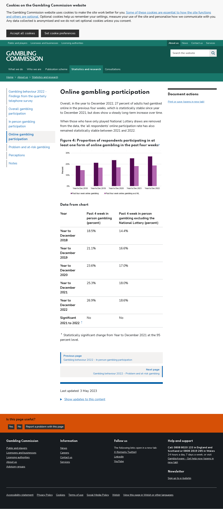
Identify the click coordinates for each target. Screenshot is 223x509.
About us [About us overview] (174, 43)
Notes (13, 164)
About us (22, 78)
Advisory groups (15, 466)
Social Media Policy (98, 495)
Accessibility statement (19, 495)
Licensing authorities (72, 43)
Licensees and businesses (44, 43)
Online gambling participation (21, 137)
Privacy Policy (45, 495)
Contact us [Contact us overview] (197, 43)
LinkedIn (119, 457)
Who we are (34, 70)
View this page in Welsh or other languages (148, 495)
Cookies (60, 495)
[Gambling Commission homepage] (24, 60)
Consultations (113, 70)
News (63, 448)
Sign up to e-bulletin (179, 478)
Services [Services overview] (210, 43)
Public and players (17, 43)
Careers (64, 453)
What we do (15, 70)
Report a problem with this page (46, 426)
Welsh (116, 495)
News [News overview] (185, 43)
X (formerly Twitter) (125, 452)
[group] (111, 400)
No (21, 426)
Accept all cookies (22, 33)
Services (65, 462)
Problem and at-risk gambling (29, 147)
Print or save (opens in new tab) (186, 102)
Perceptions (17, 155)
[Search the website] (213, 53)
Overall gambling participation (21, 111)
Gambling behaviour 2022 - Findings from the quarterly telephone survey (28, 96)
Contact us (66, 457)
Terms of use (75, 495)
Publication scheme (56, 70)
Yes (12, 426)
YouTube (119, 461)
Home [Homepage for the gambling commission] (9, 78)
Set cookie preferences (60, 33)
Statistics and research (86, 70)
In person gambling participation (22, 124)
